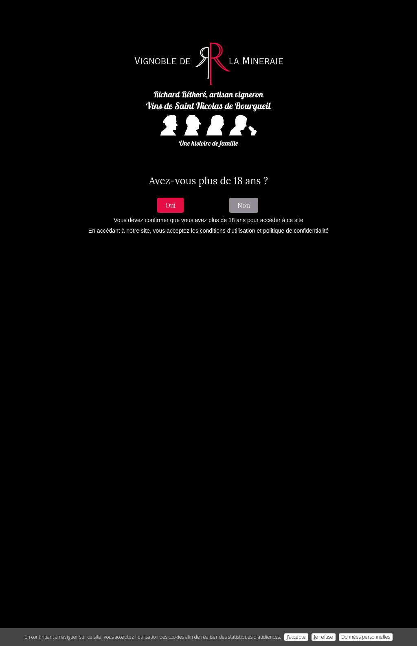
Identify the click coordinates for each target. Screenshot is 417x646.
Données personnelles (365, 636)
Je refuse (323, 636)
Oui (170, 205)
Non (243, 205)
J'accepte (296, 636)
